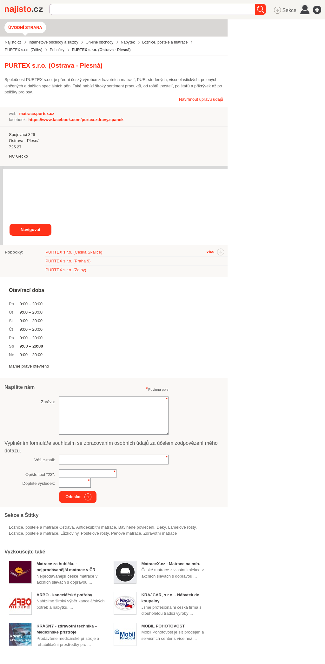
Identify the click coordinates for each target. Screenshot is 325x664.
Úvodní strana (25, 27)
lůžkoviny (70, 533)
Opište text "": (40, 474)
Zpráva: (48, 401)
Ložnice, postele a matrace (33, 533)
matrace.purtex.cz (36, 113)
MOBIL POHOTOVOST (163, 626)
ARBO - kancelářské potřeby (64, 595)
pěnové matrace (126, 533)
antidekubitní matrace (96, 527)
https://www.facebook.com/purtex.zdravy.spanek (75, 119)
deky (161, 527)
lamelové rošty (182, 527)
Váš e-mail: (44, 459)
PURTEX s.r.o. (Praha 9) (67, 261)
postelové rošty (95, 533)
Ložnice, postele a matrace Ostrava (41, 527)
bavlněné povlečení (136, 527)
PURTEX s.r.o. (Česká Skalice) (73, 252)
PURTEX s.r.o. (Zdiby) (65, 270)
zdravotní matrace (160, 533)
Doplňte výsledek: (39, 483)
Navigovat (30, 229)
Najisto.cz (27, 9)
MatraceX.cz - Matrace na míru (170, 563)
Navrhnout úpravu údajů (201, 99)
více (210, 251)
